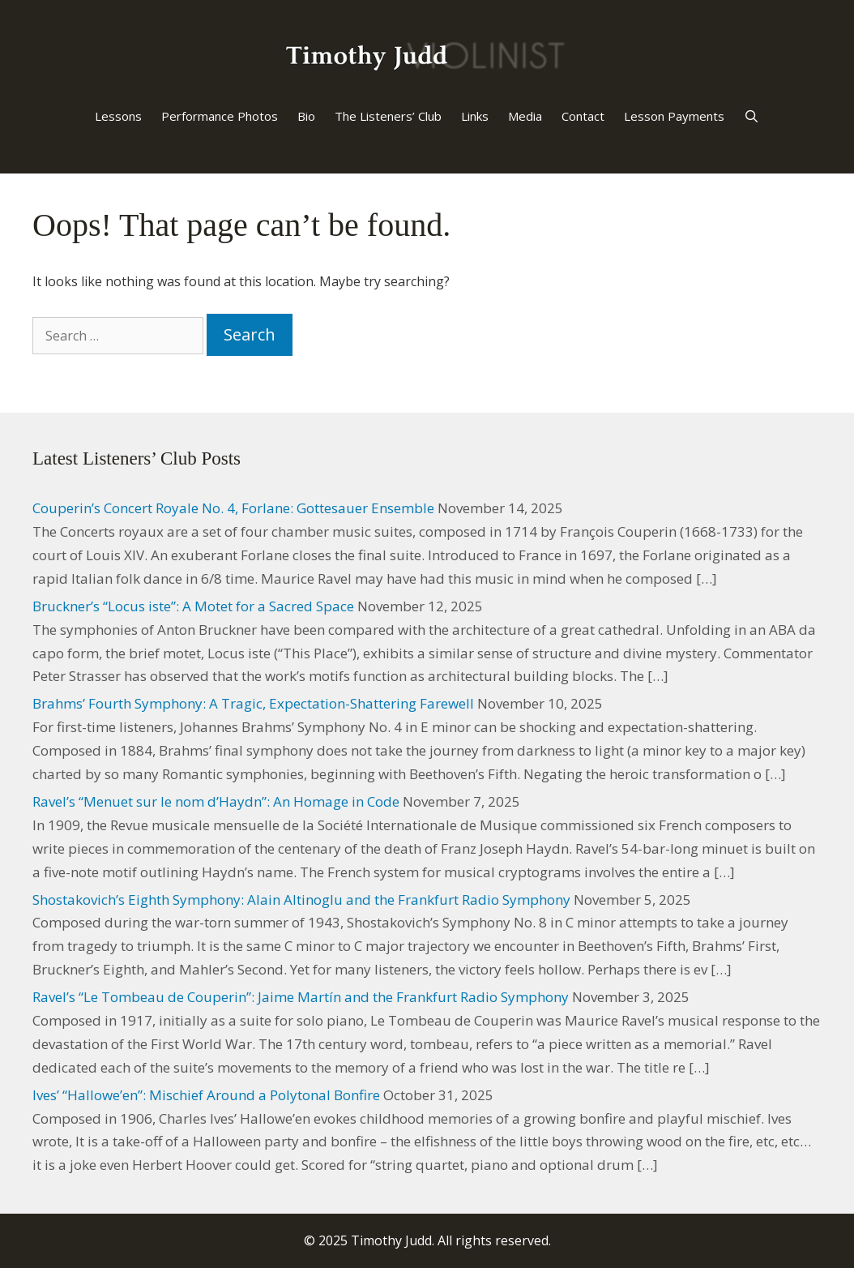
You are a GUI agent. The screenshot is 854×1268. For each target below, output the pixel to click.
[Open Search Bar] (751, 116)
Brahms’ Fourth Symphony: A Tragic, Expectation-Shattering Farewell (253, 703)
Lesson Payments (674, 116)
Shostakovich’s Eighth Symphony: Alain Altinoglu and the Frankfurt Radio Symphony (301, 899)
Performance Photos (219, 116)
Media (525, 116)
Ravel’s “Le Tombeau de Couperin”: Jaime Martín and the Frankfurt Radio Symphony (300, 996)
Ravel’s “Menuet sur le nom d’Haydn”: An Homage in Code (215, 801)
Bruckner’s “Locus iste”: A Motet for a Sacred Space (193, 606)
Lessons (118, 116)
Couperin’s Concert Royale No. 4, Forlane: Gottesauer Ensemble (233, 508)
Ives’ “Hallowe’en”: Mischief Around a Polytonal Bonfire (206, 1095)
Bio (306, 116)
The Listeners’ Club (388, 116)
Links (475, 116)
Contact (583, 116)
